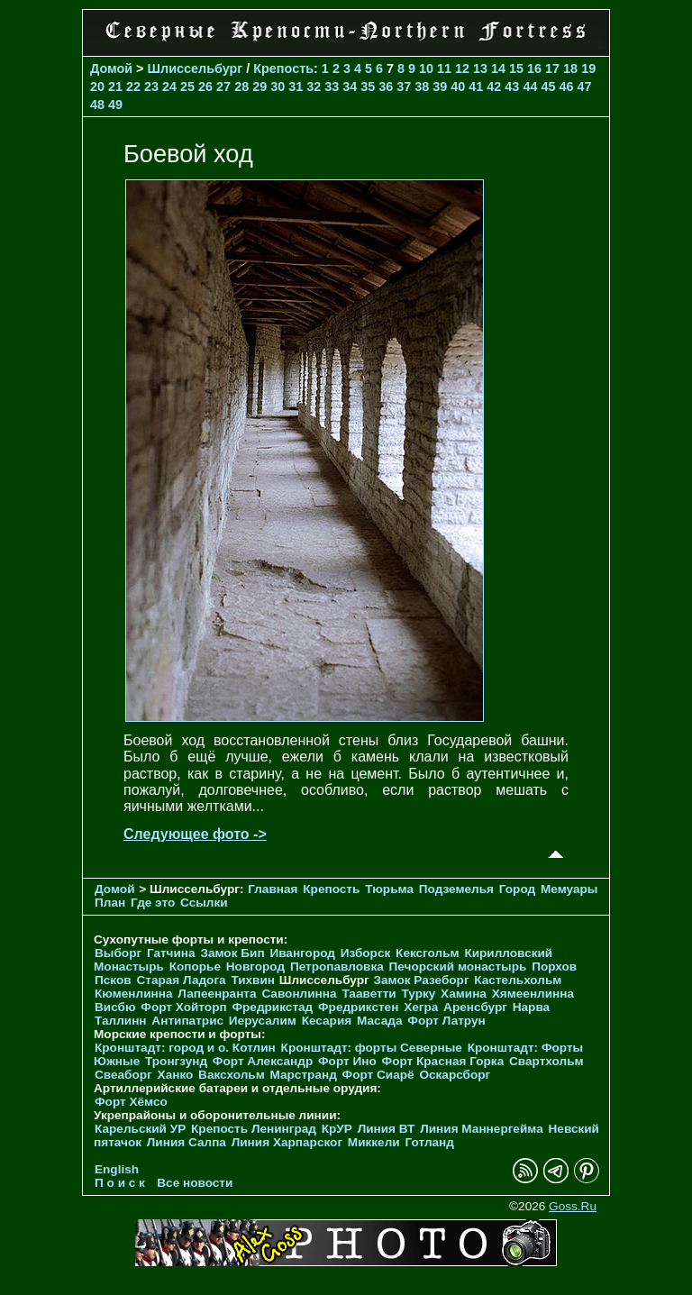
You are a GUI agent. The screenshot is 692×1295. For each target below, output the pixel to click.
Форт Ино (347, 1061)
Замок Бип (232, 953)
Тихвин (253, 980)
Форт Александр (263, 1061)
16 (534, 68)
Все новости (194, 1183)
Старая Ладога (180, 980)
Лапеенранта (217, 993)
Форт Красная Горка (443, 1061)
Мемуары (569, 889)
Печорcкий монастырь (458, 966)
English (117, 1169)
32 (313, 86)
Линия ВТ (386, 1128)
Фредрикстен (358, 1007)
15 (516, 68)
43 (512, 86)
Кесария (327, 1020)
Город (517, 889)
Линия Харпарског (287, 1142)
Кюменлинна (134, 993)
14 (498, 68)
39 (439, 86)
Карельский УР (140, 1128)
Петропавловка (337, 966)
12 (462, 68)
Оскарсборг (454, 1074)
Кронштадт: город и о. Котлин (185, 1047)
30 (277, 86)
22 (133, 86)
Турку (418, 993)
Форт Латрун (446, 1020)
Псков (113, 980)
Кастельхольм (517, 980)
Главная (272, 889)
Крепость (283, 68)
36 (385, 86)
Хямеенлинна (533, 993)
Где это (153, 902)
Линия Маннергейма (481, 1128)
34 (349, 86)
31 (295, 86)
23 (151, 86)
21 (115, 86)
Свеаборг (123, 1074)
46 (566, 86)
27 (223, 86)
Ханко (176, 1074)
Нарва (531, 1007)
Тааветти (368, 993)
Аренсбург (475, 1007)
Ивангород (302, 953)
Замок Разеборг (421, 980)
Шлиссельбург (195, 68)
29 (259, 86)
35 (367, 86)
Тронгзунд (176, 1061)
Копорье (195, 966)
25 (187, 86)
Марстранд (303, 1074)
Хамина (464, 993)
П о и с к (120, 1183)
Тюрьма (389, 889)
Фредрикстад (272, 1007)
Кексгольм (428, 953)
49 (115, 104)
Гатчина (171, 953)
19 (588, 68)
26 (205, 86)
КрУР (337, 1128)
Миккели (374, 1142)
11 (444, 68)
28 (241, 86)
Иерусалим (262, 1020)
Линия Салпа (186, 1142)
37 (403, 86)
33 (331, 86)
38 (421, 86)
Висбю (115, 1007)
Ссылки (204, 902)
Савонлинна (298, 993)
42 (494, 86)
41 (476, 86)
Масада (380, 1020)
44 (530, 86)
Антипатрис (187, 1020)
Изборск (366, 953)
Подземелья (456, 889)
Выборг (118, 953)
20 (97, 86)
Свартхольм (546, 1061)
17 (552, 68)
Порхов (554, 966)
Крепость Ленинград (253, 1128)
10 (426, 68)
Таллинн (121, 1020)
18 (570, 68)
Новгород (255, 966)
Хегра (421, 1007)
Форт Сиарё (378, 1074)
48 (97, 104)
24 (169, 86)
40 (458, 86)
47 (584, 86)
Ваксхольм (231, 1074)
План (110, 902)
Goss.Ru (572, 1206)
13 (480, 68)
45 (548, 86)
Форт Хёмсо (131, 1101)
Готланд (429, 1142)
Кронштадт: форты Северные (371, 1047)
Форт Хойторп (183, 1007)
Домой (111, 68)
